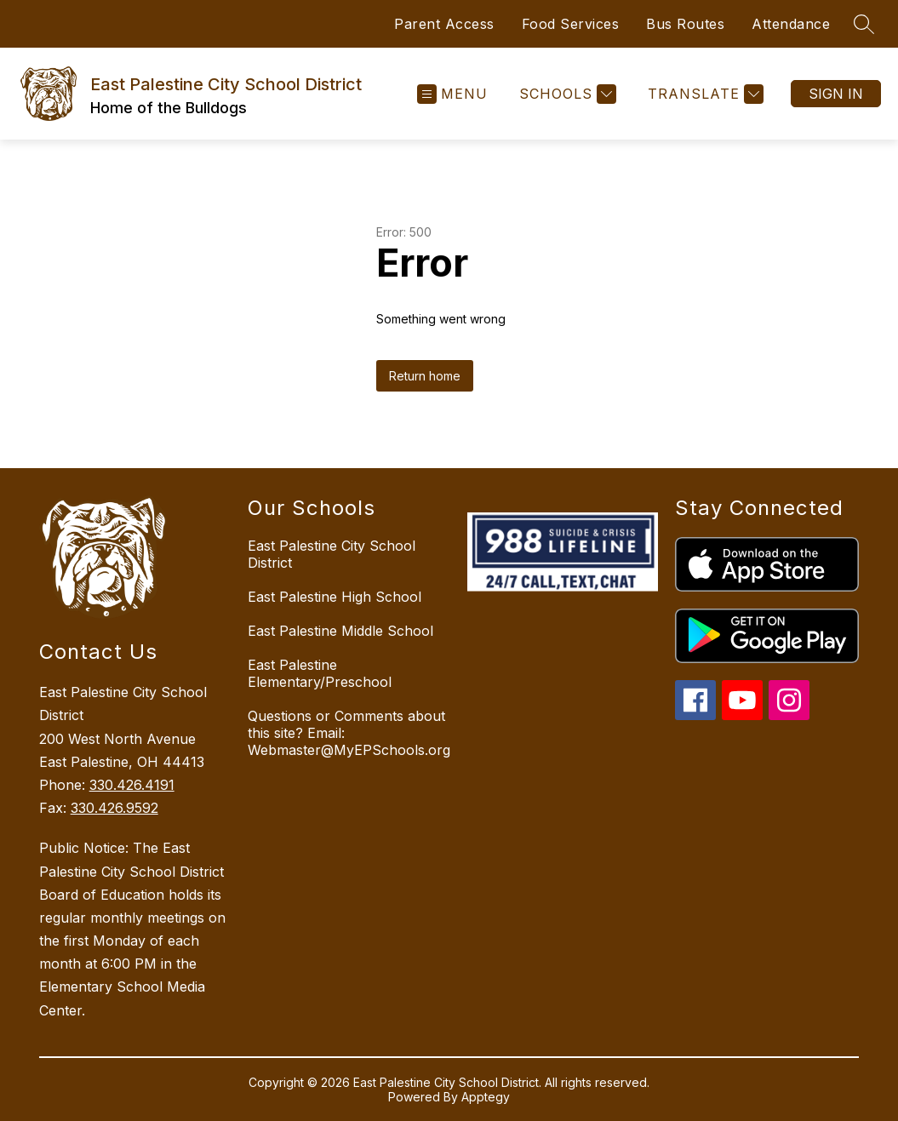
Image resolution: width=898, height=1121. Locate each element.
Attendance (791, 23)
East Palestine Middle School (340, 630)
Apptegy (485, 1097)
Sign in (836, 93)
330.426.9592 (114, 807)
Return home (424, 376)
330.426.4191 (131, 784)
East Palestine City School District (331, 554)
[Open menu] (452, 94)
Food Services (571, 23)
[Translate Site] (703, 94)
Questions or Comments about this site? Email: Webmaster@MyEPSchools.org (349, 732)
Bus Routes (685, 23)
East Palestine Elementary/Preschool (320, 673)
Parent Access (444, 23)
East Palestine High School (334, 596)
